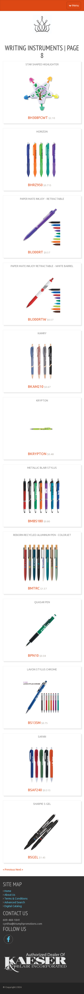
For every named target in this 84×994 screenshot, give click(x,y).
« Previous (9, 869)
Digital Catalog (13, 906)
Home (7, 890)
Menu (74, 5)
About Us (9, 894)
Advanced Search (14, 902)
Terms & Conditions (16, 898)
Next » (19, 869)
